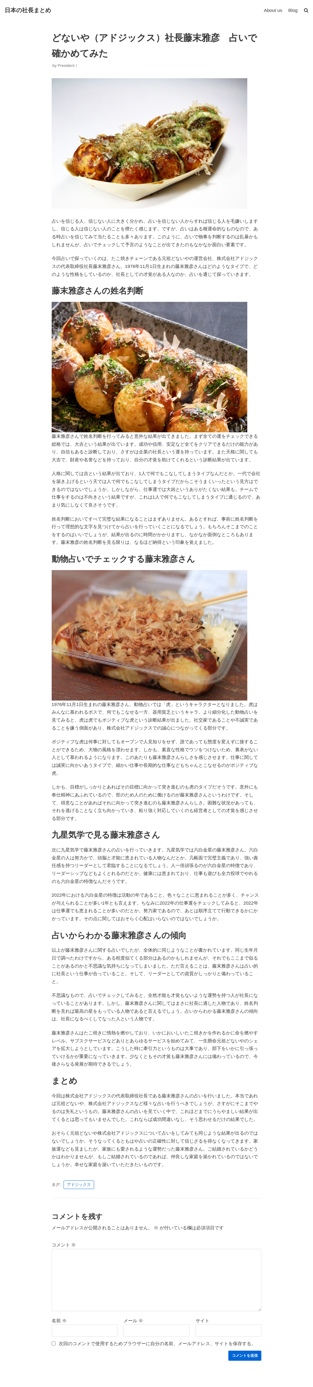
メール (133, 1310)
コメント (64, 1235)
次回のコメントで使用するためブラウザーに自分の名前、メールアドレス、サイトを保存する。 (157, 1333)
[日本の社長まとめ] (28, 10)
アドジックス (79, 1175)
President (66, 65)
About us (273, 10)
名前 (59, 1310)
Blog (293, 10)
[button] (306, 10)
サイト (202, 1310)
